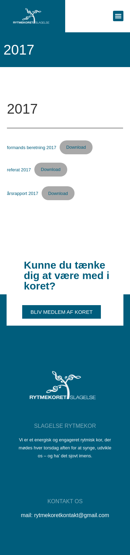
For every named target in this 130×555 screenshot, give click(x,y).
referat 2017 (19, 169)
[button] (118, 16)
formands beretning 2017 (31, 147)
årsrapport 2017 (22, 193)
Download (76, 147)
